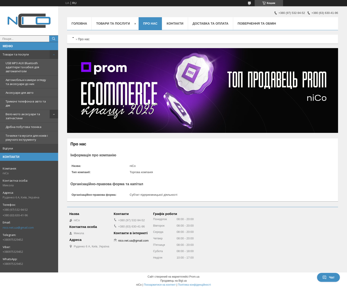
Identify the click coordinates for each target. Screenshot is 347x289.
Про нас (150, 23)
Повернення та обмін (257, 23)
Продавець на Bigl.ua (173, 280)
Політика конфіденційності (194, 284)
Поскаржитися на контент (160, 284)
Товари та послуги (16, 54)
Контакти (175, 23)
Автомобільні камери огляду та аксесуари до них (26, 82)
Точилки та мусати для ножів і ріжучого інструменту (27, 138)
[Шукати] (53, 38)
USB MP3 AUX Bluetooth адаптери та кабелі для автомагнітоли (22, 67)
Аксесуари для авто (20, 93)
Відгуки (8, 148)
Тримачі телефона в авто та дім (26, 103)
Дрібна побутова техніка (23, 127)
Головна (79, 23)
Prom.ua (194, 276)
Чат (328, 277)
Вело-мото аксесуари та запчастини (23, 116)
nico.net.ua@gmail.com (18, 227)
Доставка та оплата (211, 23)
